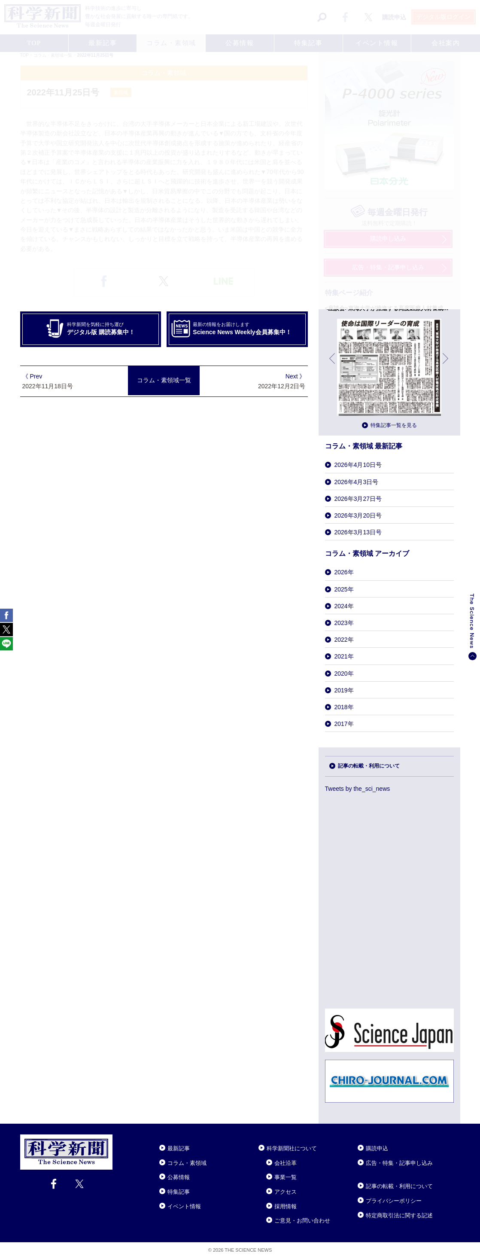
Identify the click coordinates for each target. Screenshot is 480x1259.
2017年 (344, 723)
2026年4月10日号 (358, 464)
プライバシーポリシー (394, 1201)
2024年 (344, 606)
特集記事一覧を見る (394, 425)
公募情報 (178, 1177)
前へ (332, 365)
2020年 (344, 673)
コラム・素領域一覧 (164, 380)
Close (120, 1137)
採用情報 (285, 1206)
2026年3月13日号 (358, 532)
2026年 (344, 572)
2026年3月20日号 (358, 515)
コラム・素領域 (187, 1163)
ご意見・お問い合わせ (302, 1220)
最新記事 (178, 1148)
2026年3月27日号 (358, 498)
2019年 (344, 690)
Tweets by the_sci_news (357, 788)
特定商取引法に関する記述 (399, 1215)
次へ (446, 365)
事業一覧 (285, 1177)
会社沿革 (285, 1163)
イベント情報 (184, 1206)
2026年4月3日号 (356, 482)
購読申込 (377, 1148)
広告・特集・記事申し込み (399, 1163)
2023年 (344, 622)
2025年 (344, 589)
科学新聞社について (292, 1148)
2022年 (344, 639)
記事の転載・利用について (369, 766)
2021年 (344, 656)
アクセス (285, 1192)
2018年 (344, 707)
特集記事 (178, 1192)
